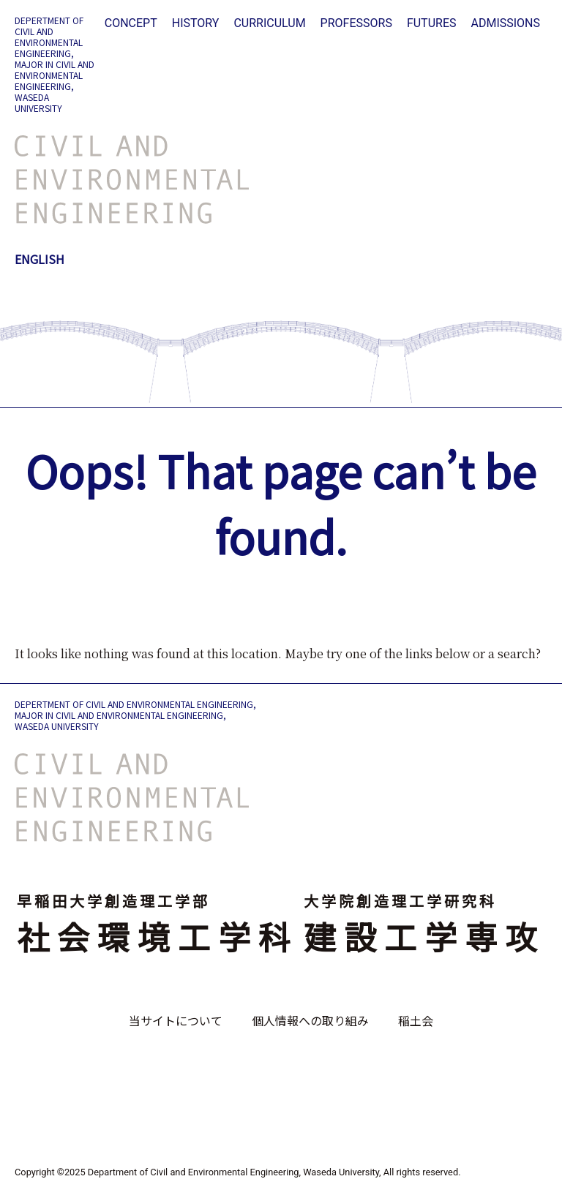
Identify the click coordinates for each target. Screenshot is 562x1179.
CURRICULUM (269, 23)
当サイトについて (175, 1020)
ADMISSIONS (505, 23)
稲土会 (415, 1020)
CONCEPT (131, 23)
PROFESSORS (356, 23)
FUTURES (432, 23)
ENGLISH (39, 259)
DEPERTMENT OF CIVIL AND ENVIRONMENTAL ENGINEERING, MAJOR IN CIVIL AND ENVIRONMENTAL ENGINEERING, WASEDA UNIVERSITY (54, 64)
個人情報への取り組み (310, 1020)
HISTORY (196, 23)
